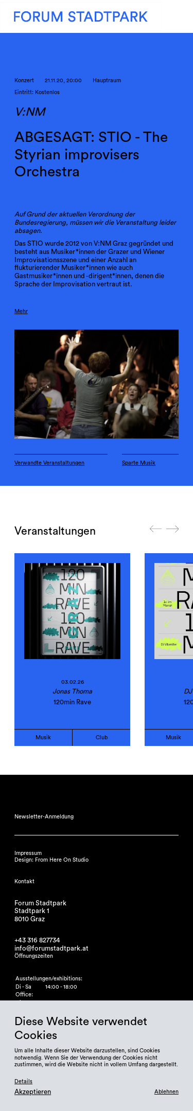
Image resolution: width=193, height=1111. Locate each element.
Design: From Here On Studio (51, 860)
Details (23, 1081)
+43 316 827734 (37, 940)
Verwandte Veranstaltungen (49, 463)
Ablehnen (166, 1092)
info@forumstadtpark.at (51, 948)
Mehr (21, 311)
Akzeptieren (32, 1092)
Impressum (28, 853)
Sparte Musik (138, 463)
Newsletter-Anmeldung (44, 816)
